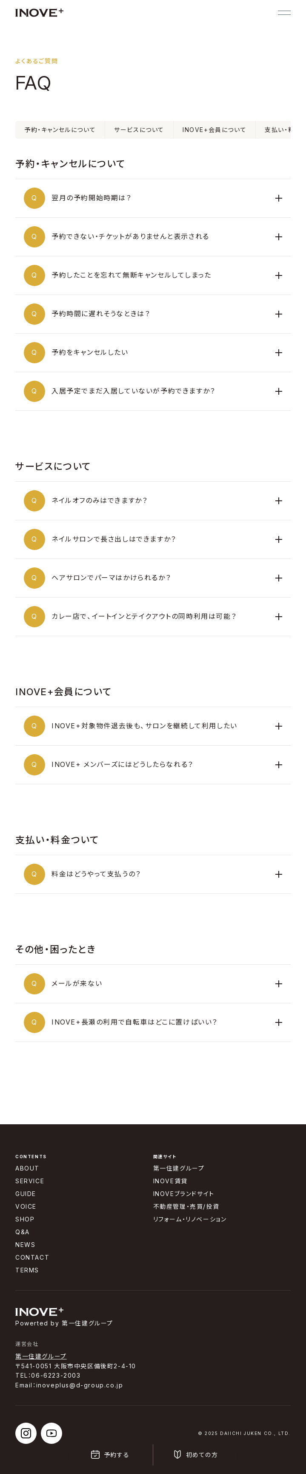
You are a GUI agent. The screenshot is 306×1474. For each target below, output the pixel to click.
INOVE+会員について (214, 129)
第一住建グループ (41, 1356)
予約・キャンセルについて (60, 129)
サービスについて (139, 129)
